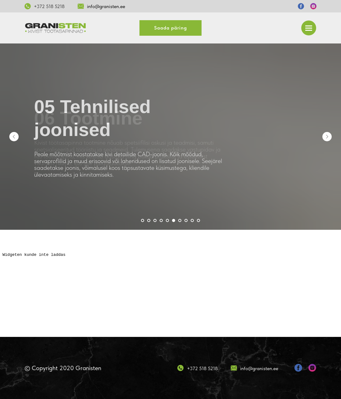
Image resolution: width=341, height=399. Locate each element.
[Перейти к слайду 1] (142, 220)
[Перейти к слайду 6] (173, 220)
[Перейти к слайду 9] (192, 220)
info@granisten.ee (106, 6)
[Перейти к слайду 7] (179, 220)
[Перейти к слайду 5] (167, 220)
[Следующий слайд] (327, 136)
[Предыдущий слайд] (14, 136)
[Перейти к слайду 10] (198, 220)
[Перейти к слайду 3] (155, 220)
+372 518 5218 (49, 6)
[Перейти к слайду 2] (148, 220)
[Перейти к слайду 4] (161, 220)
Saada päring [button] (170, 28)
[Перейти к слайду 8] (186, 220)
